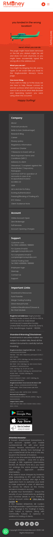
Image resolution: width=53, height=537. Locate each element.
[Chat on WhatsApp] (5, 531)
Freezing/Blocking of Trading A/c (25, 196)
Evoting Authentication (21, 193)
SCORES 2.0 (16, 182)
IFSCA (22, 380)
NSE (18, 404)
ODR (13, 185)
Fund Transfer (17, 296)
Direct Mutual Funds (19, 303)
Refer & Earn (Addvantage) (23, 130)
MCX (24, 404)
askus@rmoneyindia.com (22, 251)
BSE (21, 404)
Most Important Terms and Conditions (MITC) (22, 156)
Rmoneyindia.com (28, 530)
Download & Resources (21, 293)
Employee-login (18, 267)
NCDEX (29, 404)
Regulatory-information (21, 144)
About (13, 123)
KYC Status (16, 200)
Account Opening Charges (22, 229)
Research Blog (17, 134)
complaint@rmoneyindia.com (24, 257)
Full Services (16, 225)
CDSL (38, 404)
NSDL (34, 404)
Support (14, 278)
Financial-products (19, 126)
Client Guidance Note (20, 203)
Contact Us (16, 275)
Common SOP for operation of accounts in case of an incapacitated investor (24, 176)
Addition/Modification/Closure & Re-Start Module (25, 308)
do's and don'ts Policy (20, 189)
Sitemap (15, 271)
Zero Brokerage (17, 221)
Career (14, 137)
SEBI (11, 404)
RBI (15, 404)
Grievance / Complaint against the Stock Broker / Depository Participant (26, 168)
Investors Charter (18, 148)
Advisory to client (18, 162)
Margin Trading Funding (21, 300)
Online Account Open (20, 218)
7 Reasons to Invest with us (23, 152)
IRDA (11, 406)
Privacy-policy (17, 141)
